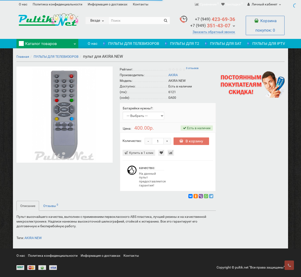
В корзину (192, 141)
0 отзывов (192, 68)
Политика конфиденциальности (57, 4)
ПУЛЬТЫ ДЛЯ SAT (223, 43)
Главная (22, 56)
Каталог (47, 42)
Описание (27, 206)
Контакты (140, 4)
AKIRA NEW (33, 238)
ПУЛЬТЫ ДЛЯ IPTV (265, 43)
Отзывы (50, 205)
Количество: (132, 141)
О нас (23, 4)
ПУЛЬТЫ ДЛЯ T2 (181, 43)
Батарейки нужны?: (138, 108)
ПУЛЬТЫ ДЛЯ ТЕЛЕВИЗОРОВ (130, 43)
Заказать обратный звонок (214, 32)
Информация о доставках (107, 4)
